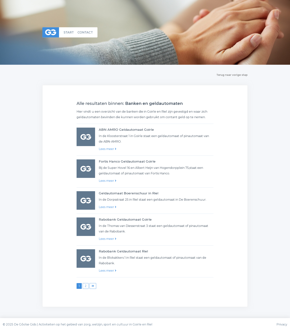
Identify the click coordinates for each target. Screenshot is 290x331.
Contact (85, 32)
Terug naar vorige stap (232, 75)
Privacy (281, 324)
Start (69, 32)
